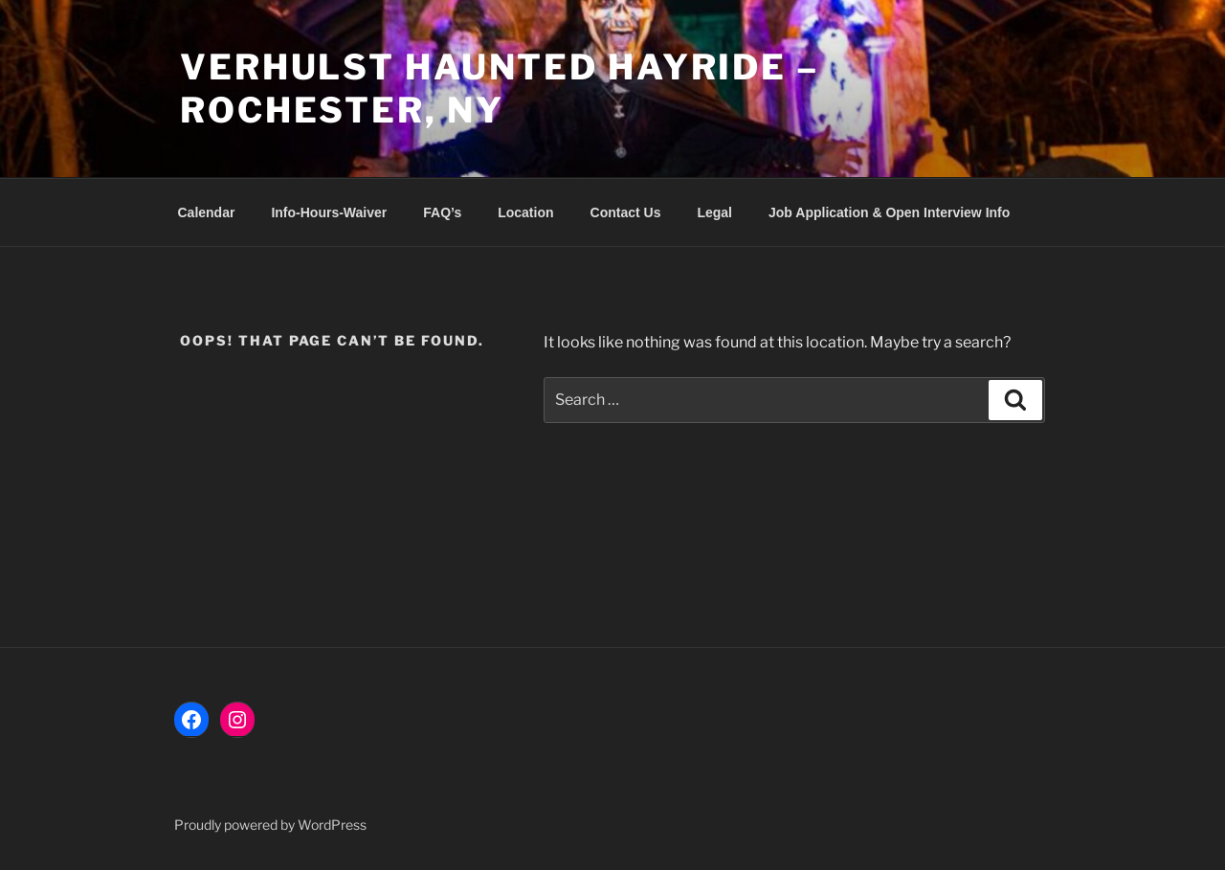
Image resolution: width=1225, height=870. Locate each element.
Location (525, 212)
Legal (714, 212)
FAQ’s (442, 212)
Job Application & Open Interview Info (889, 212)
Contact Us (625, 212)
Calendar (206, 212)
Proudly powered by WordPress (270, 824)
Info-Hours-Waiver (329, 212)
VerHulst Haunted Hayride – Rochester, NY (499, 88)
